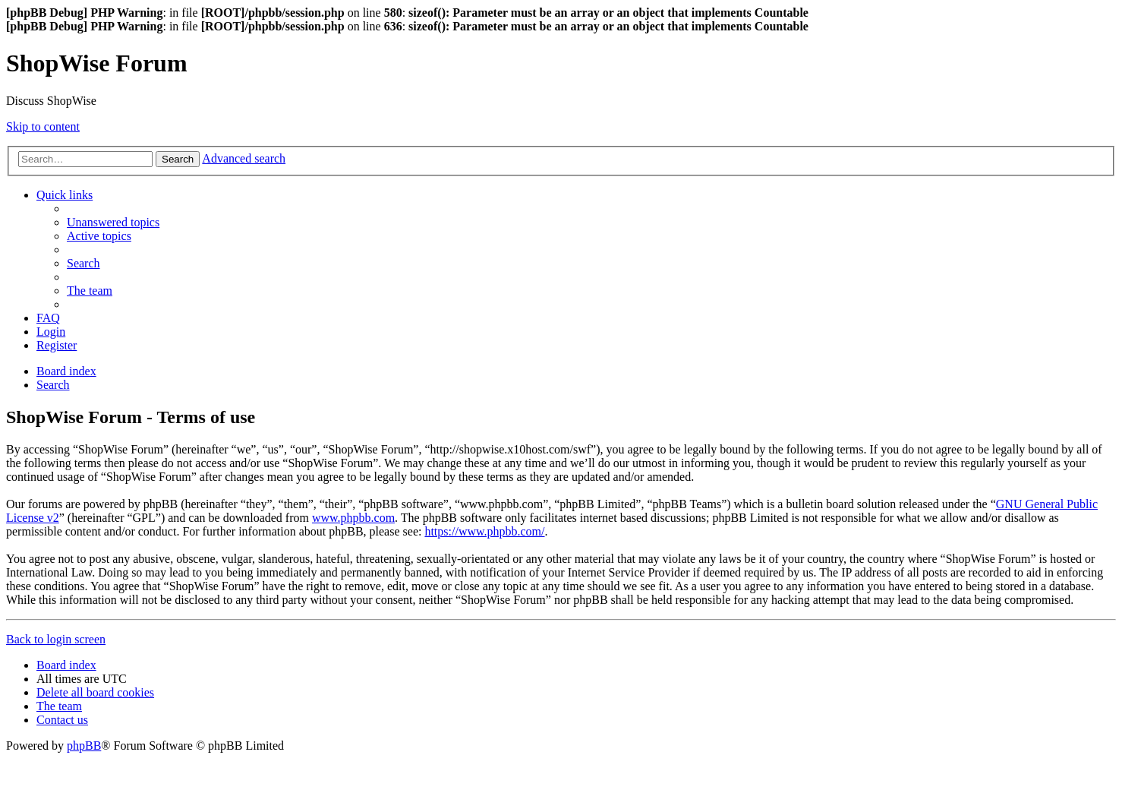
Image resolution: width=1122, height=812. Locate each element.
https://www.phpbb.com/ (484, 531)
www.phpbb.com (353, 517)
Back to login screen (56, 639)
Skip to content (43, 126)
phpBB (84, 745)
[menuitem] (113, 222)
